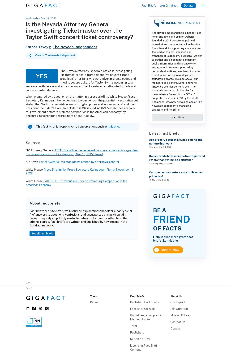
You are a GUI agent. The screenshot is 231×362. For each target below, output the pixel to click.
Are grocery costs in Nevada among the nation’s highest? (175, 141)
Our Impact (177, 302)
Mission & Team (180, 315)
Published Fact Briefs (144, 302)
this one (113, 126)
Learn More (177, 117)
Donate (189, 5)
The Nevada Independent (75, 47)
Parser (94, 302)
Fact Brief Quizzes (142, 308)
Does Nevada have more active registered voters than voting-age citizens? (177, 157)
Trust (133, 326)
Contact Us (177, 322)
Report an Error (140, 339)
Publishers (137, 332)
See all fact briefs (42, 233)
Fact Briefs (148, 5)
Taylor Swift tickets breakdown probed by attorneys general (79, 162)
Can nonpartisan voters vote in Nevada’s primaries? (176, 174)
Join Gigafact (169, 5)
